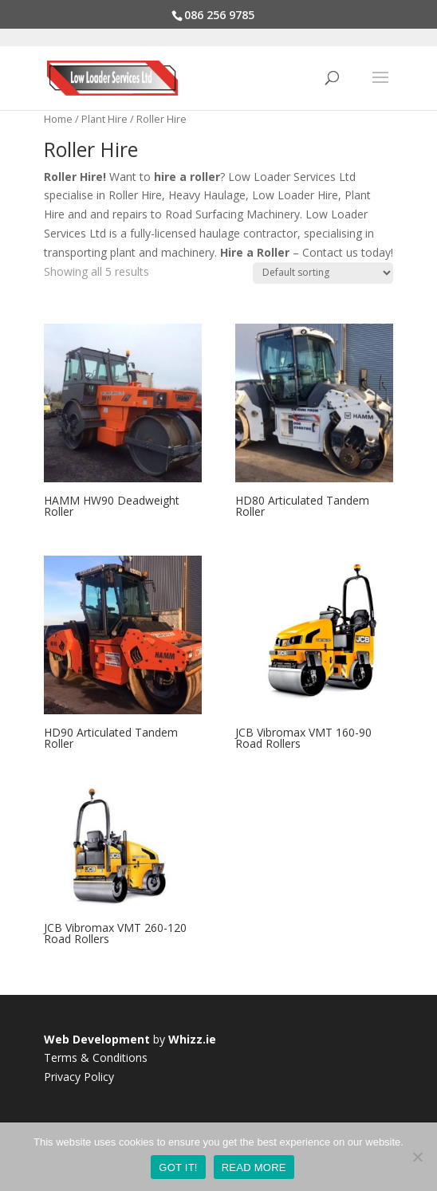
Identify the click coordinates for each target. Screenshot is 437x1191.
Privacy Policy (79, 1076)
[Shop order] (323, 273)
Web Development (97, 1039)
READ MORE (254, 1167)
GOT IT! (178, 1167)
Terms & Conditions (96, 1057)
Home (58, 119)
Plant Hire (104, 119)
